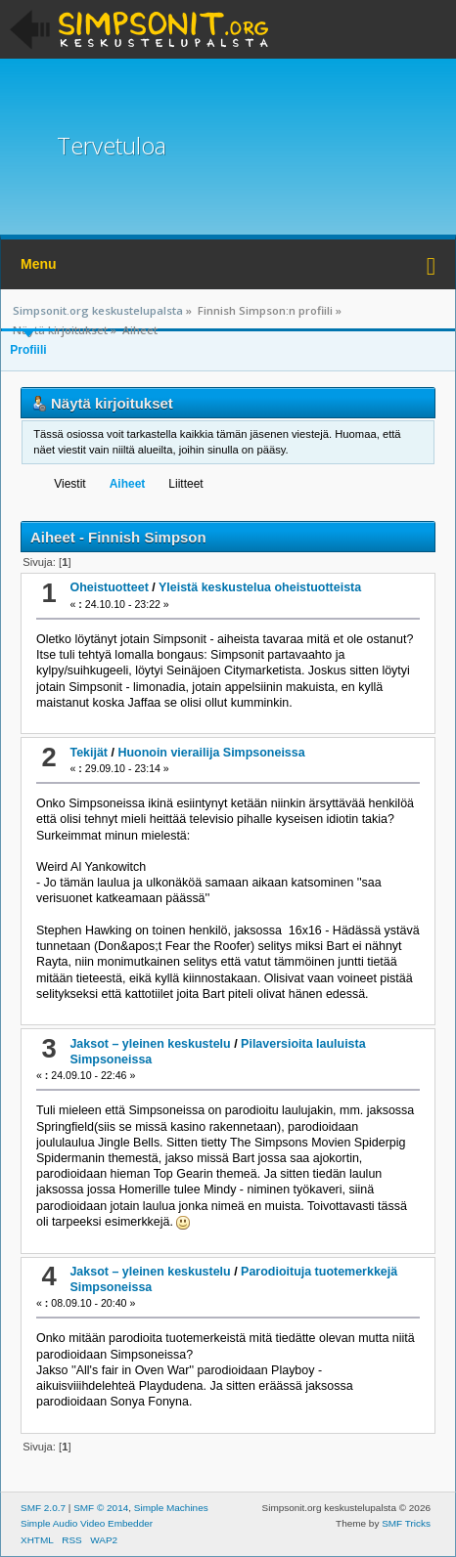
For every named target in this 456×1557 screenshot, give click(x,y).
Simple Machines (171, 1507)
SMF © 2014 (100, 1507)
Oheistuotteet (108, 587)
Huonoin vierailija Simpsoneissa (210, 752)
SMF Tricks (406, 1523)
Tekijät (88, 752)
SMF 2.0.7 (43, 1507)
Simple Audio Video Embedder (87, 1523)
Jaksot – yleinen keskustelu (149, 1044)
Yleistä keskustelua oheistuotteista (260, 587)
